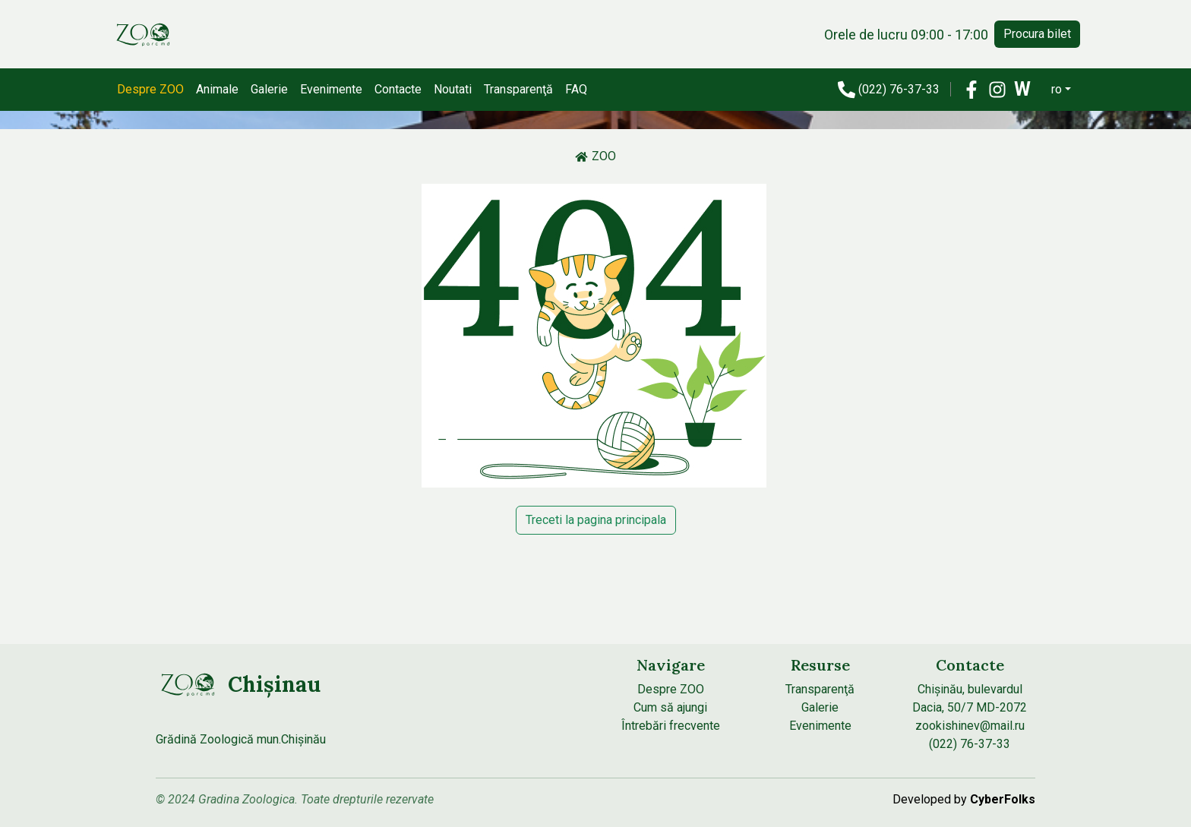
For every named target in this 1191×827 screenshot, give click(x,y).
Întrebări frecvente (670, 725)
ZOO (595, 156)
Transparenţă (518, 89)
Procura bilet (1037, 34)
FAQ (576, 89)
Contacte (398, 89)
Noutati (453, 89)
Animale (217, 89)
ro (1056, 89)
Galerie (269, 89)
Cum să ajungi (670, 707)
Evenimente (331, 89)
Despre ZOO (150, 89)
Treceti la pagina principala (596, 520)
